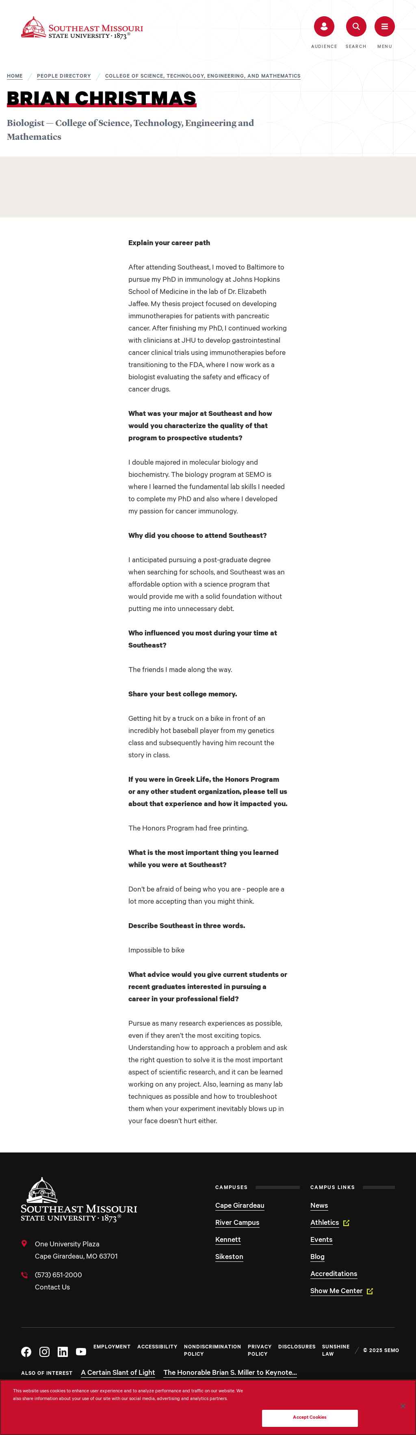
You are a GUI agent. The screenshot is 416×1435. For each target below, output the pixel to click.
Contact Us (52, 1288)
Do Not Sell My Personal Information (310, 1397)
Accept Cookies (310, 1418)
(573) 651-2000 (58, 1276)
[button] (324, 33)
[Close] (403, 1406)
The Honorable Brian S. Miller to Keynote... (230, 1374)
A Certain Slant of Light (118, 1374)
